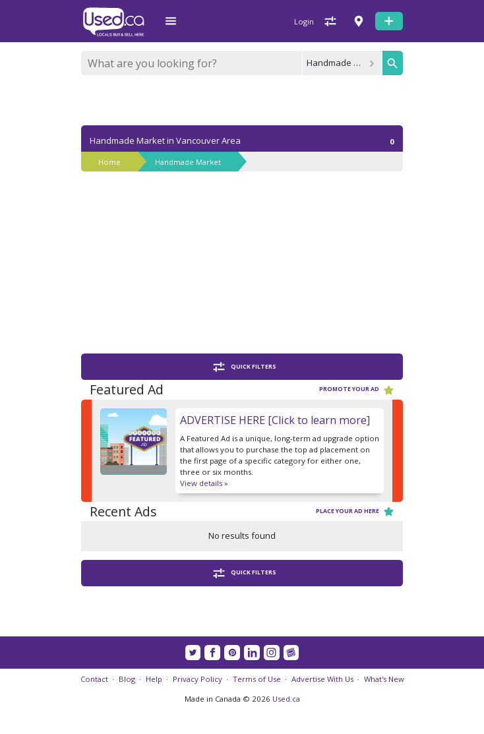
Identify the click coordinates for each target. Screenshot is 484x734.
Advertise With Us (322, 679)
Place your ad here (355, 511)
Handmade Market (188, 162)
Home (109, 162)
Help (154, 679)
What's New (384, 679)
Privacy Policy (197, 679)
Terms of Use (257, 679)
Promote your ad (356, 390)
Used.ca (286, 699)
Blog (127, 679)
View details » (204, 483)
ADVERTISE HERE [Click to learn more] (275, 420)
